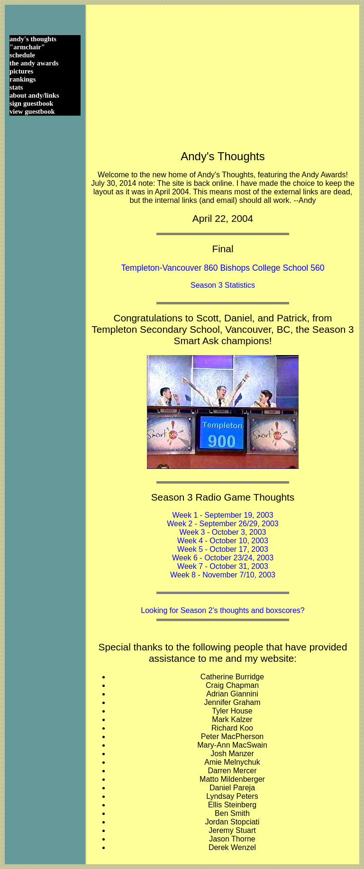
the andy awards (33, 63)
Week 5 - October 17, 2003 (222, 549)
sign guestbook (31, 103)
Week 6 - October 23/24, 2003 (222, 558)
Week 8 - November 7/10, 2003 (222, 575)
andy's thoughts (32, 39)
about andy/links (34, 95)
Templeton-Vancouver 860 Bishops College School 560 (222, 268)
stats (16, 87)
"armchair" (27, 47)
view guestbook (32, 111)
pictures (21, 71)
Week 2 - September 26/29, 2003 (222, 524)
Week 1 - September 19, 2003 (222, 515)
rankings (22, 79)
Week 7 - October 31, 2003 (222, 566)
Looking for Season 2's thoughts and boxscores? (223, 610)
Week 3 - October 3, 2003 (223, 532)
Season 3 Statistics (223, 285)
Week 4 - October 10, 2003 (222, 541)
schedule (22, 55)
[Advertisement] (223, 75)
